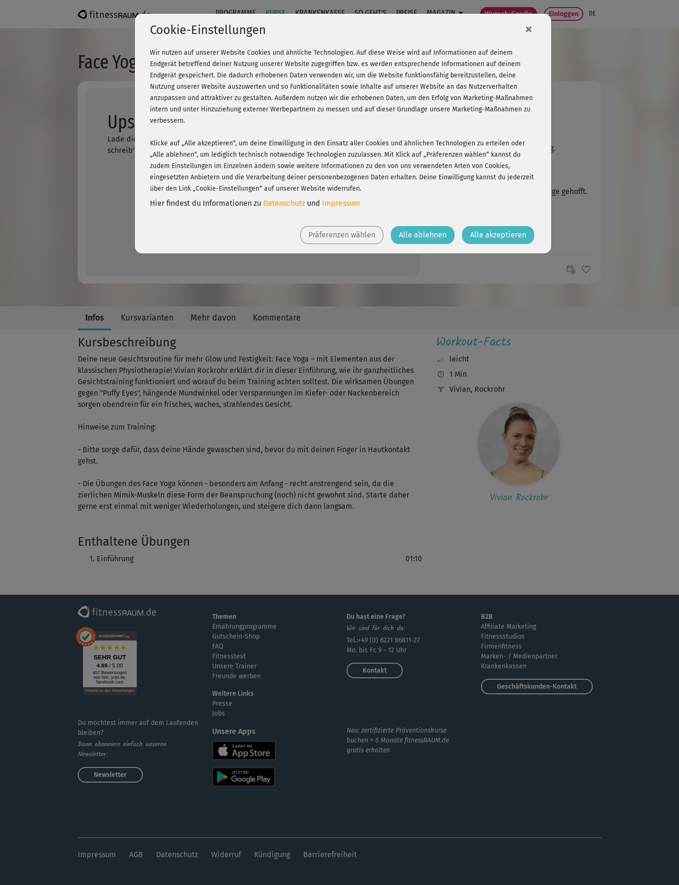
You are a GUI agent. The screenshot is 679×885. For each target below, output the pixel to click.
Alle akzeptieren (498, 234)
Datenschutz (284, 203)
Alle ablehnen (423, 234)
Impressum (341, 203)
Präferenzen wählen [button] (341, 234)
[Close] (528, 28)
